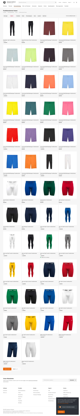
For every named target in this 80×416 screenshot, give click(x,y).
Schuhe (45, 6)
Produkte (4, 12)
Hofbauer (5, 388)
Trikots (19, 392)
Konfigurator (65, 2)
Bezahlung (50, 396)
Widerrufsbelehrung (67, 392)
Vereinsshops (35, 390)
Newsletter (65, 394)
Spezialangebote (51, 6)
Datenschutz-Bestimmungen (63, 403)
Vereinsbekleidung (17, 6)
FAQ (49, 390)
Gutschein (5, 390)
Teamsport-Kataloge (37, 394)
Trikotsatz (10, 6)
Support (70, 2)
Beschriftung (50, 394)
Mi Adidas (20, 402)
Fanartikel (66, 6)
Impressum (65, 390)
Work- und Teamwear (26, 6)
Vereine (60, 2)
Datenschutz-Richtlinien (33, 380)
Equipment (40, 6)
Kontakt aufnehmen (52, 392)
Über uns (5, 392)
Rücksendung (50, 400)
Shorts (16, 12)
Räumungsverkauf (59, 6)
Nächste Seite (7, 369)
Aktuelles (5, 6)
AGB (24, 380)
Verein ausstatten (36, 392)
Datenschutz (65, 396)
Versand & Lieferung (52, 398)
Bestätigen (61, 411)
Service (64, 388)
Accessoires (34, 6)
